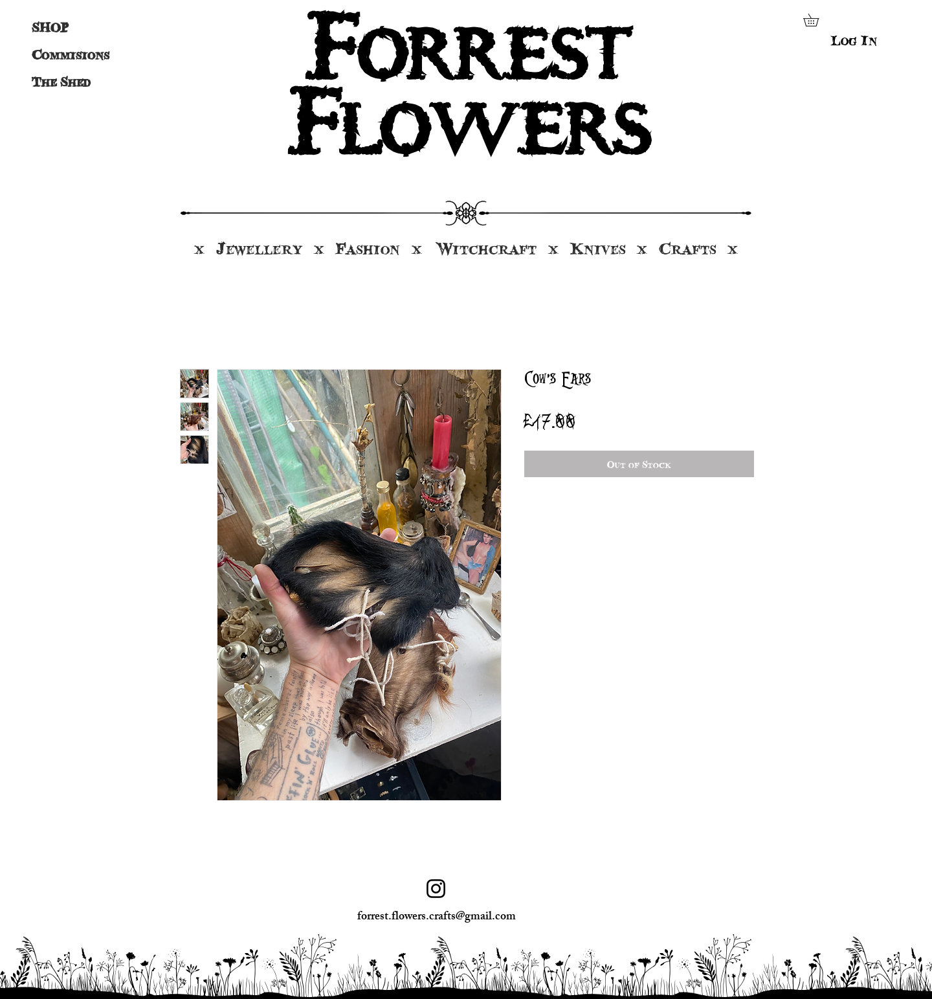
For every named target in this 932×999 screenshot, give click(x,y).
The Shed (61, 82)
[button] (817, 20)
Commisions (64, 54)
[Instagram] (436, 888)
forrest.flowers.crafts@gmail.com (436, 917)
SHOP (50, 27)
